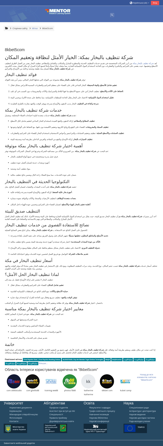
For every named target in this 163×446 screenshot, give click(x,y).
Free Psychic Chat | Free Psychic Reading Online (42, 359)
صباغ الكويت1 (138, 359)
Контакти (13, 421)
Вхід (155, 2)
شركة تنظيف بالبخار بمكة (143, 63)
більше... (43, 363)
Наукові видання (137, 414)
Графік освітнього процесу (102, 411)
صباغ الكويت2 (150, 359)
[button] (139, 3)
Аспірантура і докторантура (142, 411)
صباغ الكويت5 (32, 363)
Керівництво (15, 411)
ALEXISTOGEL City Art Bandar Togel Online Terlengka (83, 359)
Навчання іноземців (99, 414)
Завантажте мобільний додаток (19, 443)
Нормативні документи (20, 408)
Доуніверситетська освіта (61, 421)
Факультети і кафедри (99, 408)
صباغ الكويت (128, 359)
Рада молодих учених (139, 421)
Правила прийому (58, 418)
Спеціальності (56, 414)
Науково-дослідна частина (142, 418)
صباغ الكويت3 (10, 363)
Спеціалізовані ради (139, 408)
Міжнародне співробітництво (23, 414)
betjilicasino (117, 359)
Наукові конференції (99, 421)
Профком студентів (58, 408)
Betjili (107, 359)
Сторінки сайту (19, 28)
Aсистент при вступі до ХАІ (62, 411)
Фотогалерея (15, 418)
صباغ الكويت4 (21, 363)
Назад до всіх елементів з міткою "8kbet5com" (146, 377)
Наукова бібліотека (98, 418)
